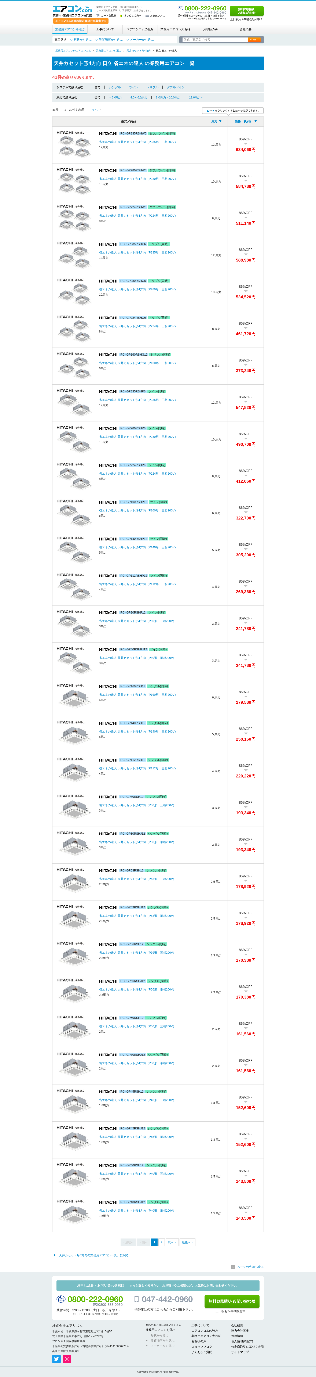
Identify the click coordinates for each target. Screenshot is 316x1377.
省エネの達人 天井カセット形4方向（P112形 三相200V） (138, 584)
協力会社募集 (240, 1330)
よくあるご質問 (201, 1352)
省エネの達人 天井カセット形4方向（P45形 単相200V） (137, 1137)
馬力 (214, 121)
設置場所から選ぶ (111, 39)
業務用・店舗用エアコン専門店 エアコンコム (72, 11)
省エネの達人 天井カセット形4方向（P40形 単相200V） (137, 1210)
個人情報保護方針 (243, 1341)
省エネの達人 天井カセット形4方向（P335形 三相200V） (138, 142)
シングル (115, 87)
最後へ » (187, 1242)
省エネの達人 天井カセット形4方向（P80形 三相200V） (137, 621)
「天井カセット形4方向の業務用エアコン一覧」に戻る (92, 1255)
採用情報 (237, 1336)
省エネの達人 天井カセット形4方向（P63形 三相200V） (137, 879)
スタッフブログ (201, 1346)
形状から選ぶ (83, 39)
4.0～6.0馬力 (138, 97)
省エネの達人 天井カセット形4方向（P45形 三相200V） (137, 1100)
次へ (95, 109)
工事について (105, 29)
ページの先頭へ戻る (250, 1267)
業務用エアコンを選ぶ (70, 29)
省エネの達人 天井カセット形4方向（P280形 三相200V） (138, 178)
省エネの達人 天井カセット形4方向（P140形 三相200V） (138, 547)
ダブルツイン (176, 87)
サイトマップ (240, 1352)
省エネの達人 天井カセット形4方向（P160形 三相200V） (138, 363)
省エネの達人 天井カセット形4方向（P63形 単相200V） (137, 915)
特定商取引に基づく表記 (247, 1346)
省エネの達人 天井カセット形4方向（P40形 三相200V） (137, 1173)
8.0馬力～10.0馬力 (168, 97)
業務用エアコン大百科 (175, 29)
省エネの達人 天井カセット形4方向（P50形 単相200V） (137, 1063)
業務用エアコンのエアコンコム (163, 1324)
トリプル (152, 87)
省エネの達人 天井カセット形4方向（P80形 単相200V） (137, 657)
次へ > (172, 1242)
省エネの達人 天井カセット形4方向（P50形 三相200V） (137, 1026)
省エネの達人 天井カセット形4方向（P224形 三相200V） (138, 215)
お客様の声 (210, 29)
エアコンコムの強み (140, 29)
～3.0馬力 (115, 97)
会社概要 (245, 29)
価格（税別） (244, 121)
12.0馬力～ (196, 97)
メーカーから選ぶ (142, 39)
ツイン (133, 87)
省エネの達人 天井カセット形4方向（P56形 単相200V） (137, 989)
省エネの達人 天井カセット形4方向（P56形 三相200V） (137, 952)
